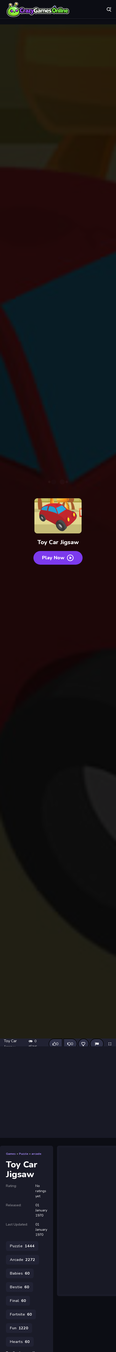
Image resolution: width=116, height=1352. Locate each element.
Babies (20, 1273)
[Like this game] (55, 1044)
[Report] (97, 1044)
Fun (19, 1328)
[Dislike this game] (70, 1044)
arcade (36, 1154)
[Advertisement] (58, 1092)
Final (18, 1301)
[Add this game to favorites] (83, 1044)
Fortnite (21, 1314)
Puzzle (23, 1154)
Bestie (19, 1287)
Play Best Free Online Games (38, 10)
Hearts (20, 1342)
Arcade (22, 1260)
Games (11, 1154)
